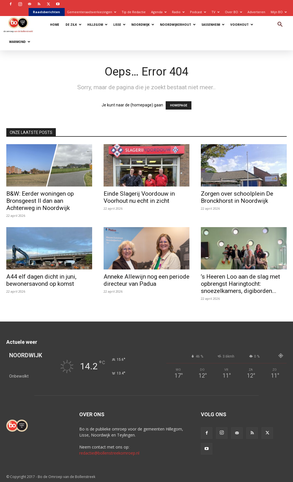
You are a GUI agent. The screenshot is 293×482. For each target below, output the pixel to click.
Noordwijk (142, 25)
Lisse (119, 25)
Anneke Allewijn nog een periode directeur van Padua (146, 280)
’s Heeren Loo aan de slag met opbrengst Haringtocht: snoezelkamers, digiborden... (240, 283)
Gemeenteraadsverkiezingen (91, 12)
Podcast (198, 12)
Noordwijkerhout (178, 25)
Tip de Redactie (134, 12)
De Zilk (74, 25)
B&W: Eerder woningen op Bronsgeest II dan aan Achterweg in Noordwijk (40, 200)
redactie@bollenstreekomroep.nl (109, 453)
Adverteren (256, 12)
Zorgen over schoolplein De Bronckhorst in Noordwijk (237, 197)
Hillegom (97, 25)
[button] (280, 25)
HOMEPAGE (178, 105)
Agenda (159, 12)
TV (215, 12)
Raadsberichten (46, 12)
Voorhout (241, 25)
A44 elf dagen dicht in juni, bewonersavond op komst (41, 280)
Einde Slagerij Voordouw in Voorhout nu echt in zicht (139, 197)
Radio (178, 12)
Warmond (19, 42)
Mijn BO (279, 12)
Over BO (233, 12)
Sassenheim (213, 25)
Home (54, 25)
